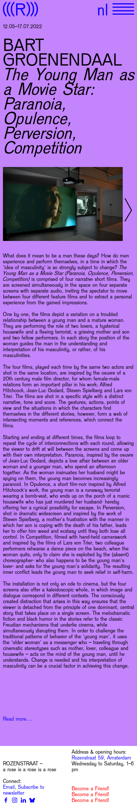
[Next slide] (128, 210)
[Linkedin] (23, 800)
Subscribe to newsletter (23, 790)
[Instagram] (15, 800)
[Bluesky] (32, 800)
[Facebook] (6, 800)
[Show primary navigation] (123, 9)
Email (9, 787)
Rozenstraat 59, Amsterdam (101, 758)
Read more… (17, 719)
